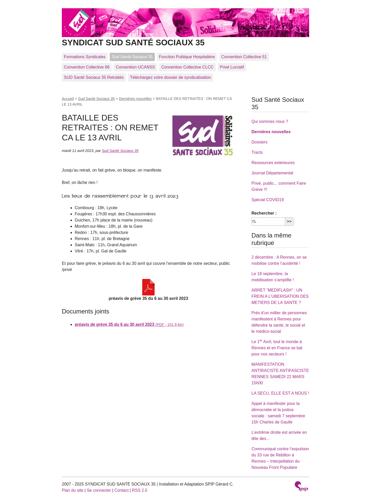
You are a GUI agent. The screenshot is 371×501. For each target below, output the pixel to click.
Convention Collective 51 (244, 57)
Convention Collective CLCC (187, 67)
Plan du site (72, 490)
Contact (121, 490)
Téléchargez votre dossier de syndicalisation (170, 77)
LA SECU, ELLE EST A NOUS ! (280, 393)
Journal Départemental (272, 173)
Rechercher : (264, 213)
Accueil (68, 99)
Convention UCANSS (135, 67)
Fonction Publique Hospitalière (187, 57)
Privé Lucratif (232, 67)
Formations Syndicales (85, 57)
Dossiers (259, 142)
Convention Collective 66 (86, 67)
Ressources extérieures (273, 162)
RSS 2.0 (139, 490)
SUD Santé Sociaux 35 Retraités (94, 77)
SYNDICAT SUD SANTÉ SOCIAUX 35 (185, 38)
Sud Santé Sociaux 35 (132, 57)
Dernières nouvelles (135, 99)
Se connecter (99, 490)
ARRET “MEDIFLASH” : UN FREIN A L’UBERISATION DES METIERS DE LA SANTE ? (280, 296)
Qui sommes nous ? (269, 121)
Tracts (257, 152)
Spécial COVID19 (267, 200)
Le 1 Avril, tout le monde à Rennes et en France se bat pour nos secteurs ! (276, 347)
